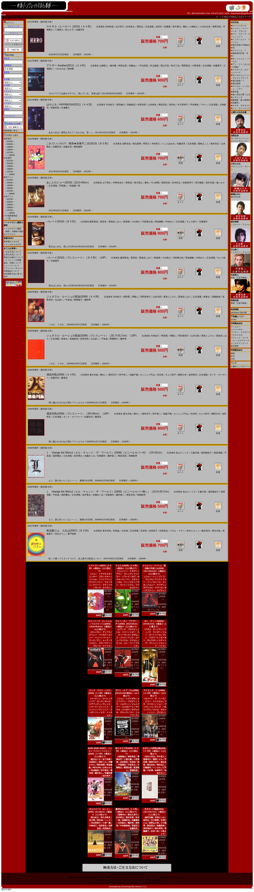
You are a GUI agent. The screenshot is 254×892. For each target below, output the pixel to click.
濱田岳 (140, 26)
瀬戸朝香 (72, 534)
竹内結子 (110, 104)
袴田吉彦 (122, 65)
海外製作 (8, 139)
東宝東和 (235, 346)
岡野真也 (186, 65)
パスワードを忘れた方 (13, 44)
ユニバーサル (236, 329)
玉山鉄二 (59, 300)
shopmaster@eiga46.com (242, 13)
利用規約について (11, 271)
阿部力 (146, 143)
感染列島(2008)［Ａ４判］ (61, 374)
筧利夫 (172, 104)
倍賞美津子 (188, 182)
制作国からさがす (11, 241)
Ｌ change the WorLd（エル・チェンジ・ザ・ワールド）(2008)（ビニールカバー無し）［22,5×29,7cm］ (108, 491)
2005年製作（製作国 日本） (108, 845)
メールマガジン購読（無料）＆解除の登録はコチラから (13, 231)
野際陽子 (78, 300)
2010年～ (10, 141)
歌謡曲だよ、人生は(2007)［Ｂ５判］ (68, 530)
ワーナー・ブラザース (240, 332)
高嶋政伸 (216, 296)
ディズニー (236, 327)
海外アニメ (8, 177)
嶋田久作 (182, 375)
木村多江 (156, 143)
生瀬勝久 (65, 107)
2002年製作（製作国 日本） (162, 850)
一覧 (8, 218)
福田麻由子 (206, 453)
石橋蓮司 (203, 221)
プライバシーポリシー (13, 268)
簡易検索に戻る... (11, 130)
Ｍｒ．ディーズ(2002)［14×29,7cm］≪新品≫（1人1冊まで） (154, 624)
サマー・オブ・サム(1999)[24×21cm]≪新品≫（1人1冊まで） (127, 693)
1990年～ (10, 147)
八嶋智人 (193, 26)
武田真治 (163, 531)
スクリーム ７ (238, 50)
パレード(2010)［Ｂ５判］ (61, 221)
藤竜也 (64, 378)
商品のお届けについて (13, 257)
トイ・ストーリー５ (240, 108)
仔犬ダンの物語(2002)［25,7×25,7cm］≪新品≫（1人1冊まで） (154, 812)
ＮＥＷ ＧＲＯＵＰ (240, 105)
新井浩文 (215, 143)
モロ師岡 (155, 182)
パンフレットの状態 (12, 260)
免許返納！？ (237, 81)
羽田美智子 (145, 296)
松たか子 (69, 29)
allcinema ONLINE (239, 313)
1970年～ (10, 152)
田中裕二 (123, 375)
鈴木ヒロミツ (193, 531)
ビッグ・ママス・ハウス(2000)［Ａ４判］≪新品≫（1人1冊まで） (100, 693)
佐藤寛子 (217, 65)
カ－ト (219, 17)
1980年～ (10, 150)
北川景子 (120, 26)
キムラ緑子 (191, 221)
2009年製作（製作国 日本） (108, 792)
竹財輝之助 (147, 221)
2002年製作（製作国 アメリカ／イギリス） (131, 665)
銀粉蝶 (71, 68)
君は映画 (235, 83)
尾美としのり (169, 296)
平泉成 (68, 300)
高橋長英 (55, 107)
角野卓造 (217, 26)
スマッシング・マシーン (240, 165)
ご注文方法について (12, 252)
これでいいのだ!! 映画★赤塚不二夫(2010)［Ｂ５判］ (78, 143)
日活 (233, 359)
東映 (233, 353)
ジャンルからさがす (12, 244)
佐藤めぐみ (89, 456)
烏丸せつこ (60, 534)
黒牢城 (234, 92)
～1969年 (10, 155)
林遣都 (126, 221)
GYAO (233, 319)
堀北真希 (137, 143)
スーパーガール (238, 26)
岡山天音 (165, 65)
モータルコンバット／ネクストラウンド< (240, 137)
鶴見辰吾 (163, 104)
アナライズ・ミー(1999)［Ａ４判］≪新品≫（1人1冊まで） (154, 693)
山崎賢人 (103, 65)
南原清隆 (218, 453)
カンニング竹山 (147, 375)
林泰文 (206, 296)
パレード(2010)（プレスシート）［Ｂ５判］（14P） (77, 257)
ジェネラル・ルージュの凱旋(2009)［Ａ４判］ (73, 296)
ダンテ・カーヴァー (72, 417)
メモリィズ (236, 97)
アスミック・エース (239, 338)
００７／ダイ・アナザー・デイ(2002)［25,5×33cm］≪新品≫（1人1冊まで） (127, 624)
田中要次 (177, 26)
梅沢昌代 (206, 531)
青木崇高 (107, 531)
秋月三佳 (175, 65)
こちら (140, 883)
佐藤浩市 (80, 29)
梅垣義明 (78, 146)
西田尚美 (166, 182)
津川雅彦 (199, 182)
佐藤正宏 (67, 146)
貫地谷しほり (115, 221)
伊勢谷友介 (118, 182)
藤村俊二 (112, 456)
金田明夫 (193, 375)
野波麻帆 (159, 221)
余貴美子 (153, 531)
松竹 (233, 356)
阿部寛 (126, 296)
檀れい (103, 375)
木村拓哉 (109, 26)
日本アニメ (8, 196)
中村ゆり (169, 221)
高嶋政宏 (131, 104)
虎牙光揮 (210, 182)
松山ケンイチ (182, 453)
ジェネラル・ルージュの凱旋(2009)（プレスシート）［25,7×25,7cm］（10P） (92, 335)
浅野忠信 (126, 143)
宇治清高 (143, 65)
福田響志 (57, 456)
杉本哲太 (130, 26)
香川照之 (138, 182)
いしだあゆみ (168, 143)
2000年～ (10, 144)
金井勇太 (78, 456)
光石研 (160, 375)
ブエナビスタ (236, 335)
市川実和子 (183, 104)
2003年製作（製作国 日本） (135, 845)
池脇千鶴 (134, 375)
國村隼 (87, 300)
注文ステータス (245, 17)
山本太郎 (157, 296)
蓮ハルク (220, 182)
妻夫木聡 (94, 375)
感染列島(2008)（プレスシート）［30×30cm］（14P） (78, 413)
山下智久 (107, 182)
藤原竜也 (94, 221)
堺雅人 (135, 296)
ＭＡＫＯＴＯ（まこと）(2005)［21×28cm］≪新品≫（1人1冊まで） (100, 812)
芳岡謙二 (63, 185)
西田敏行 (120, 104)
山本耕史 (152, 104)
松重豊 (167, 26)
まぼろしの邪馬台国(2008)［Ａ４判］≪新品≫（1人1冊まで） (154, 751)
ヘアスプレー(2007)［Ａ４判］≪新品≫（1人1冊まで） (100, 568)
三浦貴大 (59, 29)
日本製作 (8, 158)
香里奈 (129, 182)
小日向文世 (205, 26)
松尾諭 (116, 531)
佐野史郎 (142, 104)
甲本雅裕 (194, 104)
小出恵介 (136, 221)
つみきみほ (60, 68)
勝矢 (185, 26)
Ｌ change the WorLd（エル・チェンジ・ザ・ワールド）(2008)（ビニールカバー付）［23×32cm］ (105, 452)
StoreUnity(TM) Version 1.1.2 (133, 887)
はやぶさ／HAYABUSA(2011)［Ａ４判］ (70, 104)
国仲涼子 (113, 375)
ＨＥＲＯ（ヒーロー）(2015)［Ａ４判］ (69, 26)
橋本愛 (113, 65)
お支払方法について (12, 254)
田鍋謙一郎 (75, 185)
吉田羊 (159, 26)
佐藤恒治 (57, 146)
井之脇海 (154, 65)
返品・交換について (12, 263)
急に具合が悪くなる (240, 94)
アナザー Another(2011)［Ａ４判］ (66, 65)
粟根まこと (203, 143)
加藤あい (133, 65)
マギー (204, 104)
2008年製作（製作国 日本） (162, 790)
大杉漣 (124, 531)
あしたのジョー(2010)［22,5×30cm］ (68, 182)
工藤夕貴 (195, 453)
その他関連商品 (10, 216)
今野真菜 (196, 65)
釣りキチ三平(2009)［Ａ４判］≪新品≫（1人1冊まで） (127, 751)
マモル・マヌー (177, 531)
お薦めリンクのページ (240, 366)
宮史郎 (143, 531)
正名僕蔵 (149, 26)
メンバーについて (11, 265)
